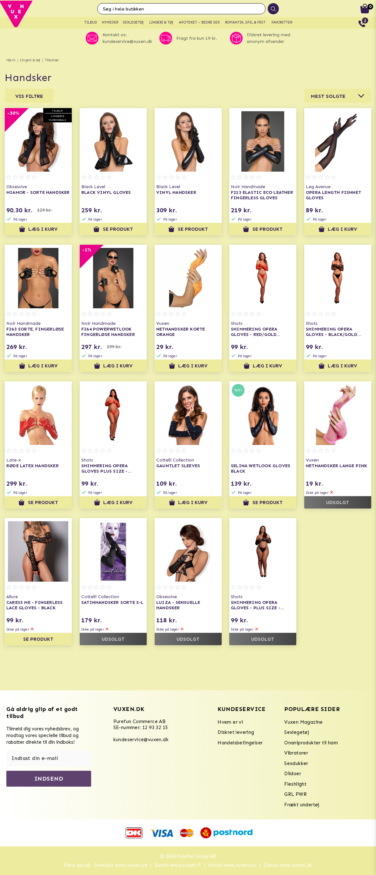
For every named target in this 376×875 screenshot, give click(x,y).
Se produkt (113, 229)
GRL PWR (295, 794)
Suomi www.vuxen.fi (178, 865)
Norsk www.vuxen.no (232, 865)
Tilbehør (52, 60)
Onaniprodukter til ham (311, 743)
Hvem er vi (230, 722)
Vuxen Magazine (303, 722)
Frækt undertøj (301, 805)
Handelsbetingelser (240, 743)
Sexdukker (296, 763)
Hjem (11, 60)
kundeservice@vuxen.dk (141, 739)
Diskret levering (236, 732)
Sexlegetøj (296, 732)
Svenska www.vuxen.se (120, 865)
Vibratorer (296, 753)
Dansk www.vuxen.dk (288, 865)
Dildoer (292, 773)
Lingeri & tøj (30, 60)
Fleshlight (295, 784)
